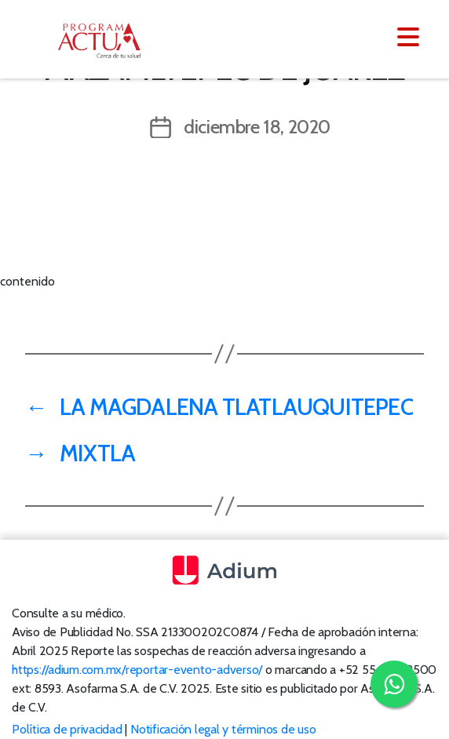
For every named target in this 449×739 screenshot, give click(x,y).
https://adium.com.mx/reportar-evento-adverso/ (137, 669)
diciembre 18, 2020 (257, 126)
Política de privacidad (67, 729)
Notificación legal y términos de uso (223, 729)
